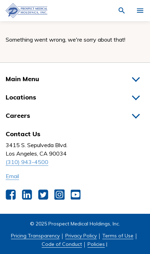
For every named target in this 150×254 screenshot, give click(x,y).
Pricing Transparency (35, 235)
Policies (96, 244)
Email (12, 176)
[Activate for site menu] (140, 10)
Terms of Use (117, 235)
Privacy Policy (81, 235)
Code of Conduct (62, 244)
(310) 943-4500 (27, 161)
